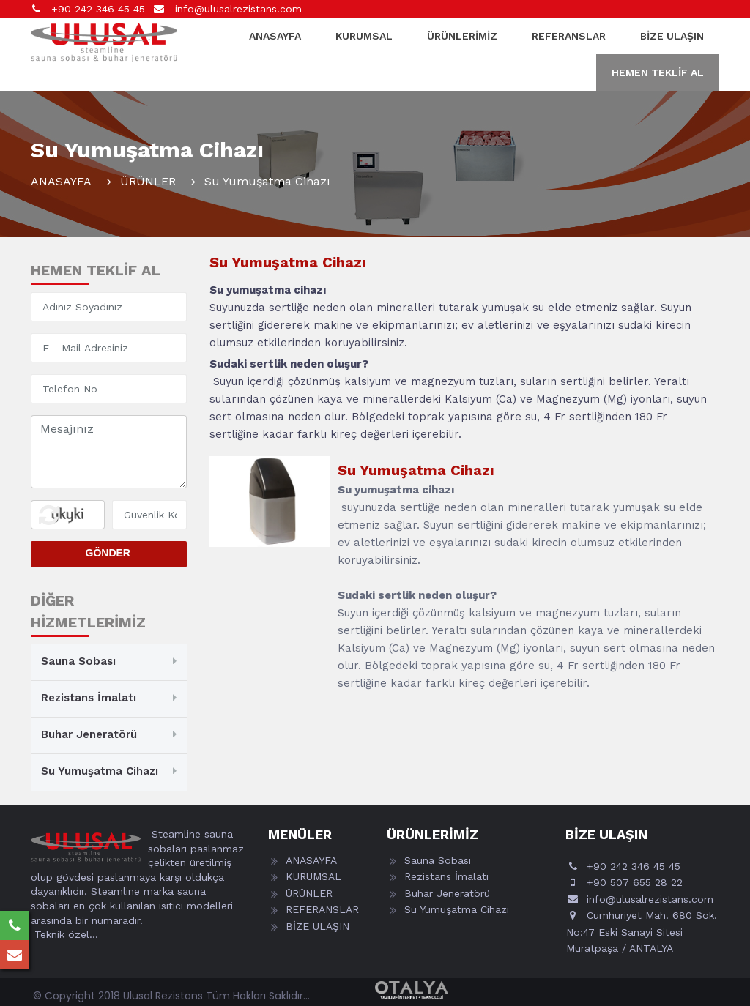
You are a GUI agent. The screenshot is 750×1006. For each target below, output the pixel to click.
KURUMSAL (364, 36)
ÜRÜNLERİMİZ (462, 36)
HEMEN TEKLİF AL (658, 72)
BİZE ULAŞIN (672, 36)
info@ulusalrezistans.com (236, 9)
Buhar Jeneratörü (89, 734)
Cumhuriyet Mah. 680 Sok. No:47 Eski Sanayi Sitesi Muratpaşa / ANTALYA (641, 931)
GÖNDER (108, 553)
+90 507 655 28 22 (635, 882)
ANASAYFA (275, 36)
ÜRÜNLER (148, 181)
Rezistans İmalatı (88, 697)
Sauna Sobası (78, 661)
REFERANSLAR (569, 36)
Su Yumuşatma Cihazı (99, 771)
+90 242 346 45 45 (96, 9)
